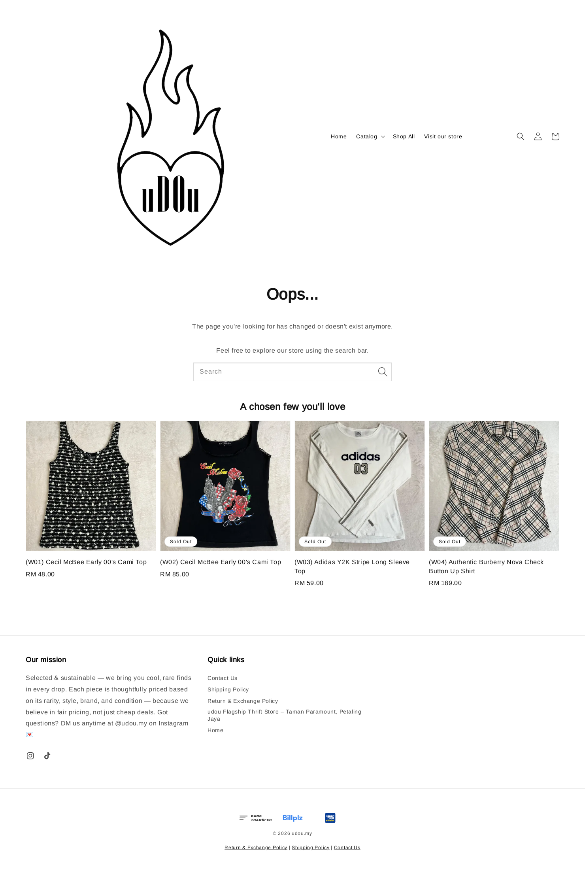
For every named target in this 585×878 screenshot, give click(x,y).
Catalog (366, 136)
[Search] (382, 371)
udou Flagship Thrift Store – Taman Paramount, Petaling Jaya (284, 715)
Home (339, 136)
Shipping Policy (228, 689)
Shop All (404, 136)
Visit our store (443, 136)
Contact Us (223, 678)
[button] (520, 136)
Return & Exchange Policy (243, 701)
